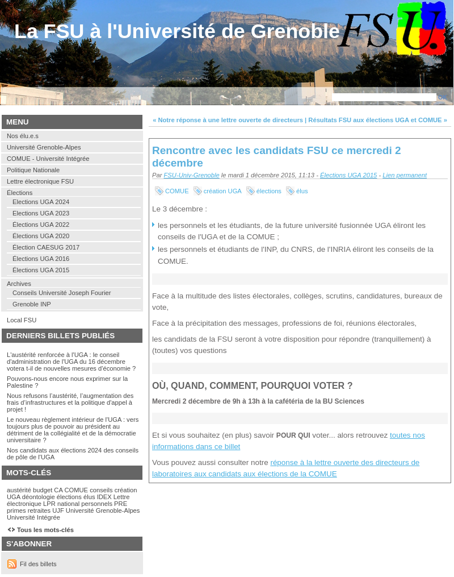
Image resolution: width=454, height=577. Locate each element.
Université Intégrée (33, 517)
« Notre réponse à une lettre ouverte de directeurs (228, 120)
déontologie (38, 496)
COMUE (177, 191)
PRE (120, 503)
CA (58, 490)
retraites (39, 510)
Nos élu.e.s (23, 135)
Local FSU (21, 320)
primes (16, 510)
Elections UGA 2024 (40, 201)
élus (302, 191)
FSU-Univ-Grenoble (192, 175)
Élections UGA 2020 (40, 236)
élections (269, 191)
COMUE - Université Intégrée (48, 158)
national (68, 503)
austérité (19, 490)
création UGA (223, 191)
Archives (19, 283)
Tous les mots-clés (45, 529)
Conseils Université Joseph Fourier (61, 292)
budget (42, 490)
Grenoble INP (31, 304)
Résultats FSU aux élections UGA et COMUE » (377, 120)
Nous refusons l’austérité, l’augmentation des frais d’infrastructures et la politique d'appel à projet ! (70, 402)
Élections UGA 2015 (348, 175)
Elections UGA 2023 (40, 213)
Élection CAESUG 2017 (45, 247)
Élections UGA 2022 (40, 224)
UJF (58, 510)
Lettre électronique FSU (40, 181)
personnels (96, 503)
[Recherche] (384, 97)
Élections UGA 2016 (40, 258)
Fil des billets (38, 564)
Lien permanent (404, 175)
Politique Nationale (33, 170)
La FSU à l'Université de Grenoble (177, 31)
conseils (101, 490)
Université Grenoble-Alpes (44, 147)
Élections (19, 192)
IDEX (104, 496)
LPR (49, 503)
